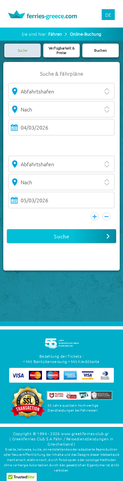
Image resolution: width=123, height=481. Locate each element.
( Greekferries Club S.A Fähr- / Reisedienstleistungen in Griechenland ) (61, 441)
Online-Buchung (85, 34)
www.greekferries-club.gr (85, 433)
